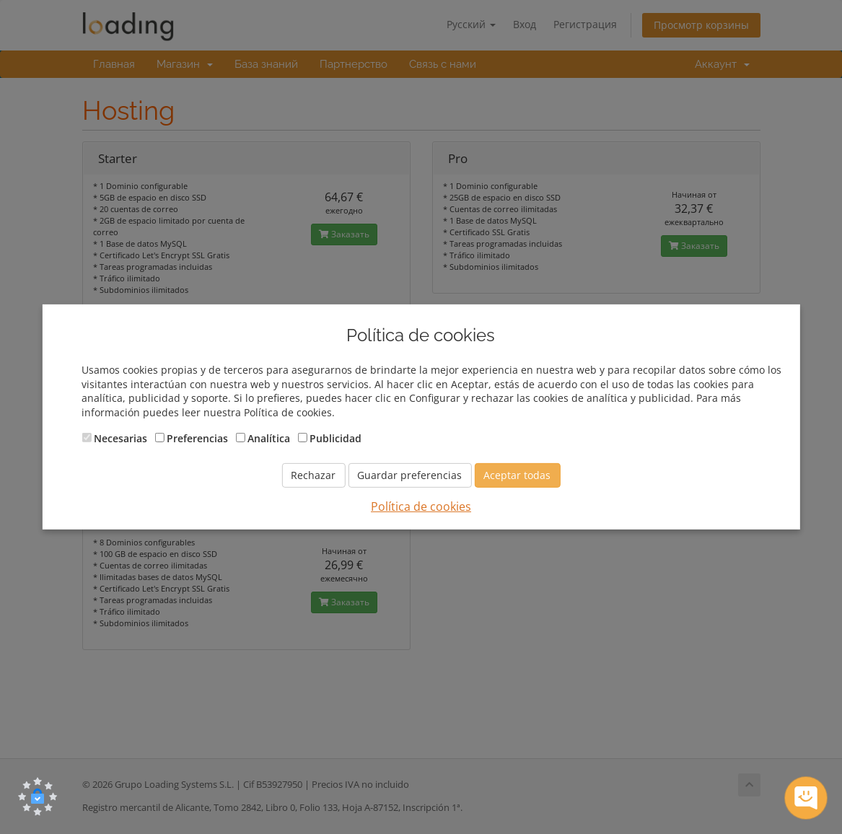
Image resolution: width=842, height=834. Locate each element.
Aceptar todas (517, 475)
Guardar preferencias (409, 475)
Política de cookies (421, 506)
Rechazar (313, 475)
